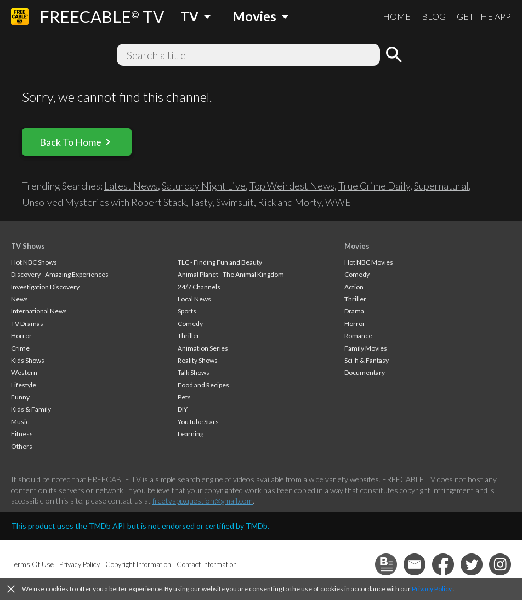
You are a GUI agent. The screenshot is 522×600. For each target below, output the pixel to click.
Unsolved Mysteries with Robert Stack (104, 202)
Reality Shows (198, 360)
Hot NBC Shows (34, 262)
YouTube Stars (198, 422)
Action (354, 287)
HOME (397, 16)
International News (39, 311)
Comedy (190, 323)
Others (21, 446)
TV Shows (28, 246)
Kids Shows (27, 360)
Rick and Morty (289, 202)
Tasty (201, 202)
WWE (338, 202)
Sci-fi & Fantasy (366, 360)
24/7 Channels (199, 287)
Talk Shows (193, 372)
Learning (190, 434)
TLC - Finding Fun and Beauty (220, 262)
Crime (20, 348)
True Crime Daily (374, 186)
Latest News (131, 186)
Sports (187, 311)
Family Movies (365, 348)
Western (24, 372)
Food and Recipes (203, 385)
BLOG (434, 16)
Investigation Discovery (45, 287)
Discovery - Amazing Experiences (60, 274)
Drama (354, 311)
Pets (184, 397)
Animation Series (203, 348)
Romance (358, 336)
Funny (20, 397)
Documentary (364, 372)
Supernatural (441, 186)
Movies (357, 246)
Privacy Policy (432, 589)
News (19, 299)
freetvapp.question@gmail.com (202, 500)
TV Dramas (27, 323)
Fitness (22, 434)
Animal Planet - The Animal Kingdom (231, 274)
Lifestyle (23, 385)
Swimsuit (235, 202)
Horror (21, 336)
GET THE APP (484, 16)
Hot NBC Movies (368, 262)
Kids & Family (31, 409)
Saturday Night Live (204, 186)
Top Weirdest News (291, 186)
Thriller (189, 336)
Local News (194, 299)
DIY (183, 409)
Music (20, 422)
